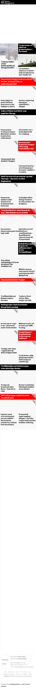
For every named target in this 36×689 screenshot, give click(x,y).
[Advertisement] (18, 23)
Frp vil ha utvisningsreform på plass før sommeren (10, 263)
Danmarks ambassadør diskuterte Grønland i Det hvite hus (7, 202)
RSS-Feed (4, 663)
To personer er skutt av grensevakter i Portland (25, 48)
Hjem (6, 671)
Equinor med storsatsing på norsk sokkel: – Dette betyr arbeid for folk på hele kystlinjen (9, 419)
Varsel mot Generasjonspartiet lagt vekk (10, 231)
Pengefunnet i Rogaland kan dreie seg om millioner (25, 335)
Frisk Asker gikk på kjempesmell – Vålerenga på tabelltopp (26, 358)
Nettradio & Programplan (9, 674)
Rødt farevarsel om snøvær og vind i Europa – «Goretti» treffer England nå (16, 178)
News (8, 2)
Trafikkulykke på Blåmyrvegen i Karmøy (8, 298)
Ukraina (25, 671)
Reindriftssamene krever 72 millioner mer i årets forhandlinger (27, 248)
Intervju (17, 674)
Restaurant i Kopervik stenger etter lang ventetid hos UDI (27, 145)
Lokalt (16, 671)
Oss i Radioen (24, 674)
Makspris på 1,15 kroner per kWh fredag (26, 326)
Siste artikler (11, 671)
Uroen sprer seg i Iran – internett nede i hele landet (9, 326)
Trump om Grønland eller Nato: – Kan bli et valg (8, 388)
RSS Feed (6, 676)
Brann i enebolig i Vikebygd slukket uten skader (26, 387)
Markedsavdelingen (22, 658)
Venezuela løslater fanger (13, 280)
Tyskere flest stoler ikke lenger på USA (25, 298)
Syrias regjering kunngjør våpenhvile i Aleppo (26, 103)
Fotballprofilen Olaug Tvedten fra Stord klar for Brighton (27, 201)
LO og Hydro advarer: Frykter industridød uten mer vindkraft (26, 72)
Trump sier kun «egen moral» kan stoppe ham (9, 351)
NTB (21, 671)
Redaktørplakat (5, 659)
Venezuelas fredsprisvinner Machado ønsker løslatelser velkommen (8, 134)
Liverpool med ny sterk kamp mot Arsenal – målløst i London (26, 169)
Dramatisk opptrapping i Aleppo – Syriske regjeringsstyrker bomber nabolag (27, 418)
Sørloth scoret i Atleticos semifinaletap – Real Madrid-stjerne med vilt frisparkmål (26, 234)
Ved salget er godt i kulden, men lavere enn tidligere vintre (8, 103)
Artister (30, 674)
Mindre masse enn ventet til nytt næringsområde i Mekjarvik (27, 272)
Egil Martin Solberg (21, 656)
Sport (29, 671)
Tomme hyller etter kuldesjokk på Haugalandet (8, 65)
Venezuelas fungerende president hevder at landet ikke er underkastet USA (16, 81)
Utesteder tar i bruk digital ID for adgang (26, 132)
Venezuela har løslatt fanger (8, 160)
